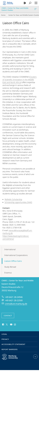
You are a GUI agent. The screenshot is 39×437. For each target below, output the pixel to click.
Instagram (15, 324)
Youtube (11, 324)
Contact (8, 315)
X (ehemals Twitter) (6, 324)
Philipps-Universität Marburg (12, 358)
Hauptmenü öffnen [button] (35, 3)
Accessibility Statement (13, 344)
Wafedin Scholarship (13, 199)
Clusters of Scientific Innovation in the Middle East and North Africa (19, 80)
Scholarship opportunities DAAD (18, 202)
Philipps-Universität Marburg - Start (8, 3)
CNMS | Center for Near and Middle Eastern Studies (35, 9)
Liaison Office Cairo (13, 261)
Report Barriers (10, 349)
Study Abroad (10, 267)
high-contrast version (24, 3)
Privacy (5, 339)
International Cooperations (16, 255)
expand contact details (35, 356)
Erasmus (8, 272)
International (9, 249)
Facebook (3, 324)
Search (29, 3)
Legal (4, 334)
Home (3, 15)
